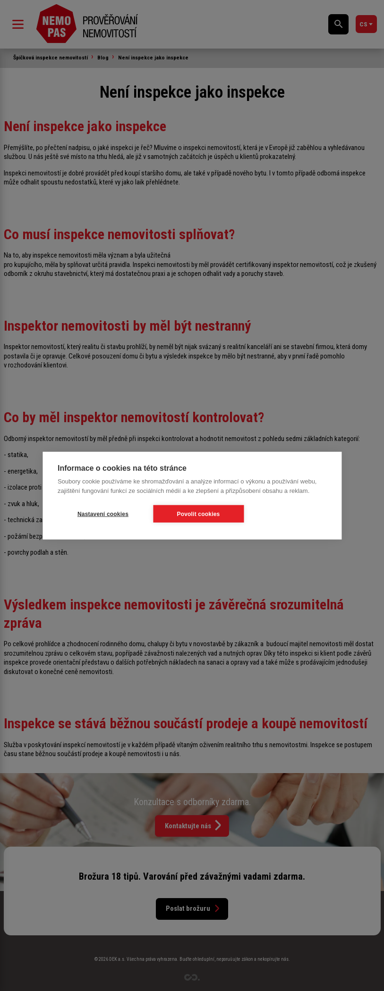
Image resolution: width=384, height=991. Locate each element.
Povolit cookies (198, 513)
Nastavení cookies (102, 513)
